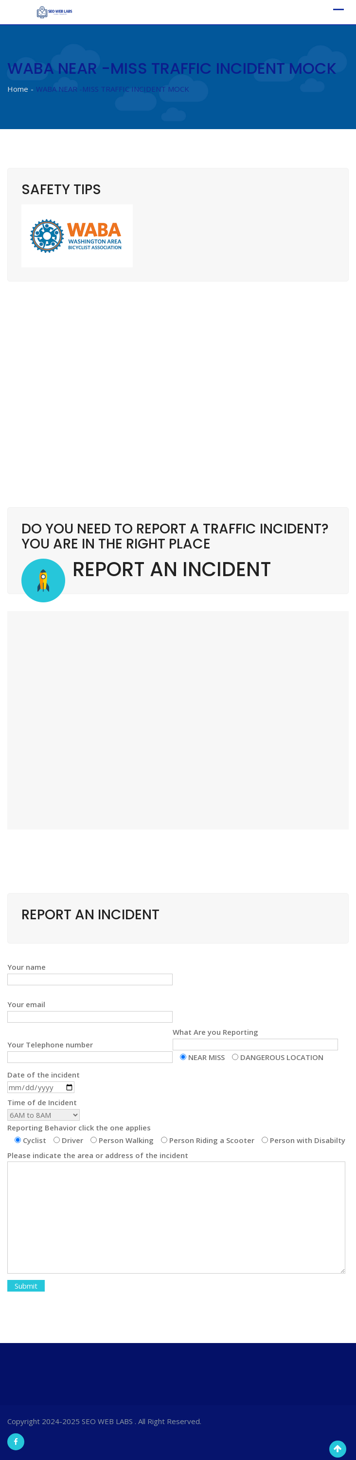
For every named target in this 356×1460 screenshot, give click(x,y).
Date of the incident (43, 1081)
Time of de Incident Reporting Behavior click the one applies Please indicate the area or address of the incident (176, 1194)
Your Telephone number (90, 1051)
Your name (90, 973)
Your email (90, 1010)
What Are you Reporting (255, 1044)
